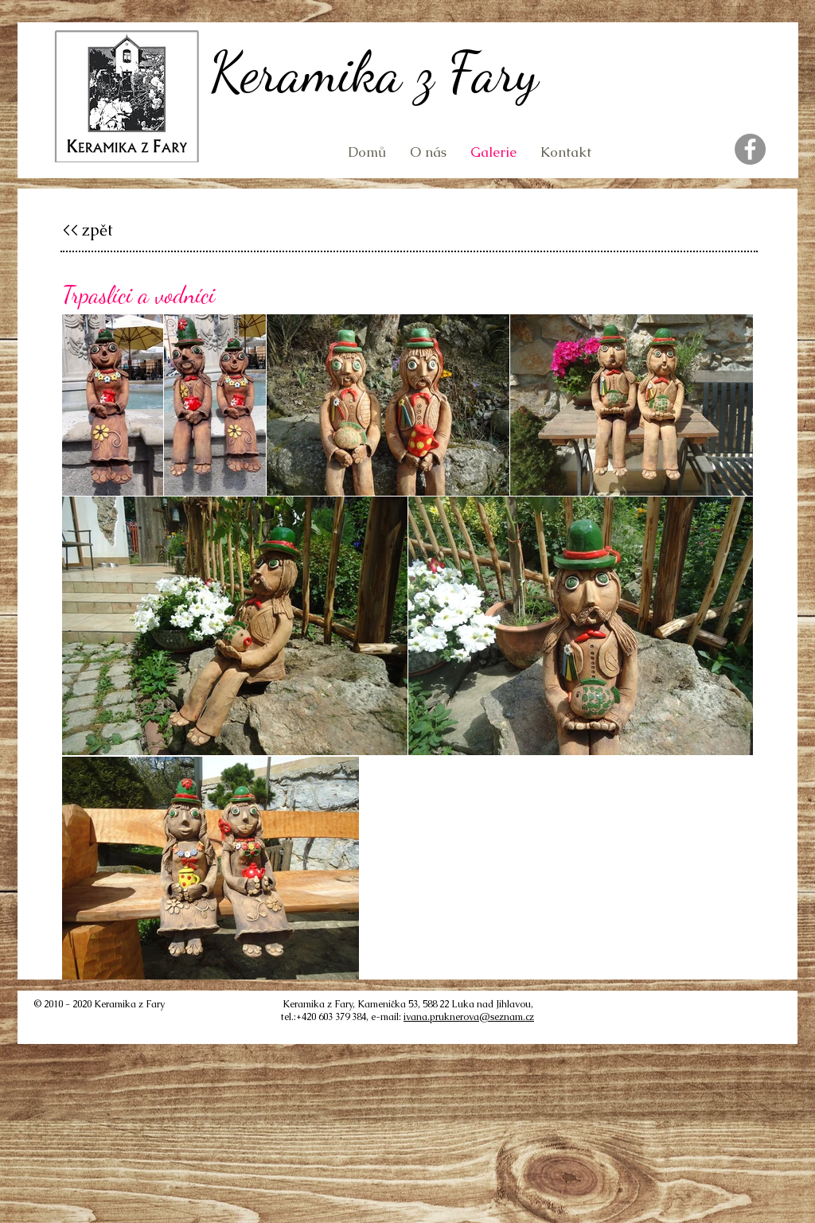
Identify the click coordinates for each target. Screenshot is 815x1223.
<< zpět (87, 230)
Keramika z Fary (373, 72)
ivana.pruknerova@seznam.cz (469, 1017)
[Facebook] (750, 149)
